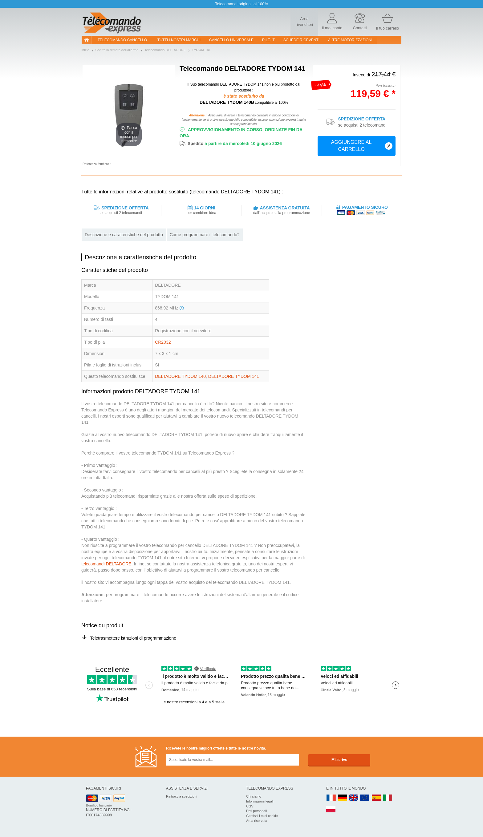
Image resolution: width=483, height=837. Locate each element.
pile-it (268, 40)
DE (342, 798)
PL (331, 809)
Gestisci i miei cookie (262, 816)
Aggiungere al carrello (361, 146)
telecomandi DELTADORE (106, 563)
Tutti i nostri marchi (179, 40)
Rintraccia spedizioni (181, 796)
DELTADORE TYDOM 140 (180, 376)
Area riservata (256, 821)
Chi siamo (253, 796)
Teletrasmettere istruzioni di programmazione (133, 638)
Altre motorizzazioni (350, 40)
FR (331, 798)
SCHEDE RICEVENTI (301, 40)
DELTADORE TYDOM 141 (233, 376)
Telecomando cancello (122, 40)
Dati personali (256, 811)
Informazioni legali (260, 801)
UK (354, 798)
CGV (250, 806)
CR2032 (163, 342)
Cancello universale (231, 40)
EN (365, 798)
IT (388, 798)
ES (376, 798)
